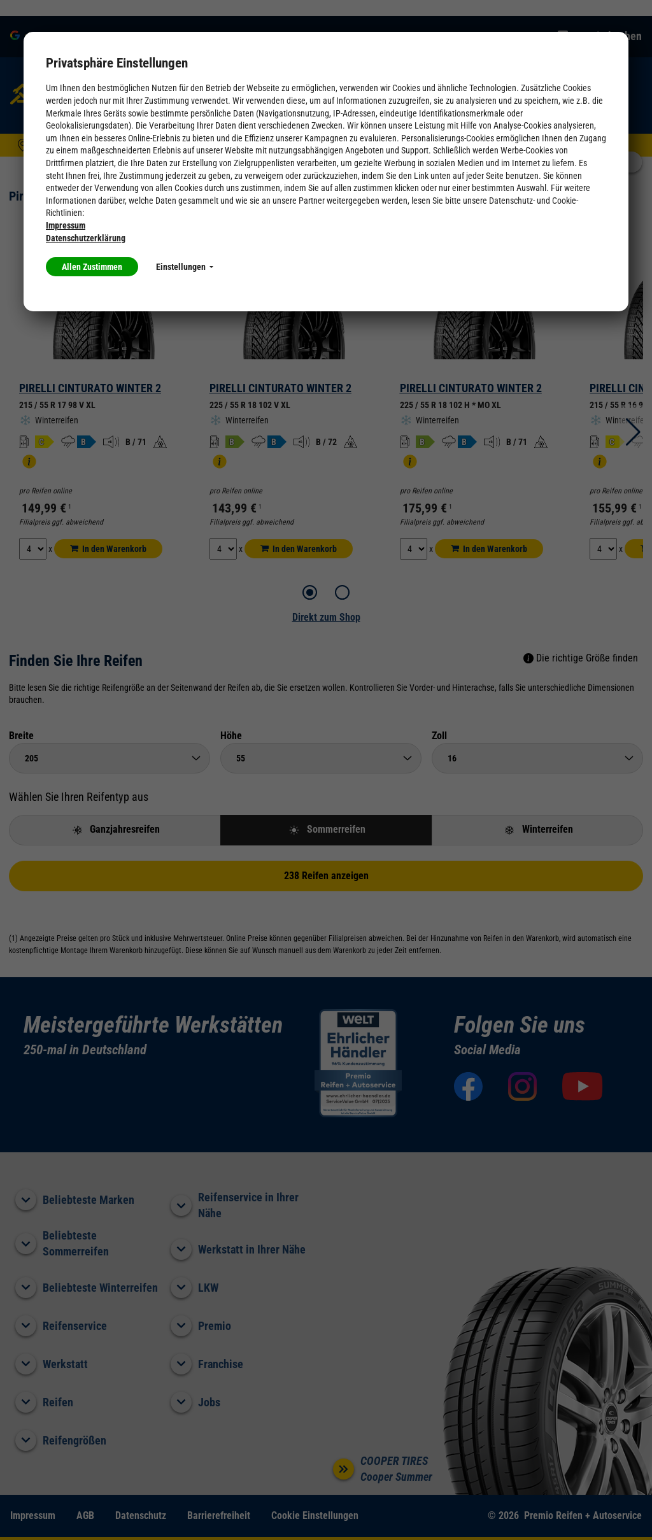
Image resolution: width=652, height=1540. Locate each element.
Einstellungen (184, 267)
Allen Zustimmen (92, 267)
